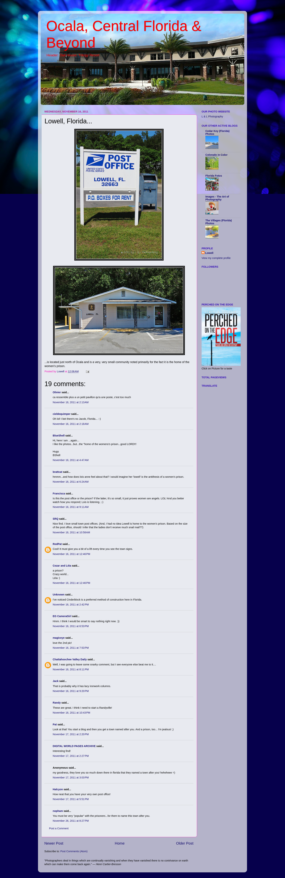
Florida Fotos (213, 175)
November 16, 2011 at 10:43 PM (71, 712)
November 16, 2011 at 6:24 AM (71, 481)
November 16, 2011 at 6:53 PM (71, 626)
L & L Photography (212, 116)
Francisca (59, 493)
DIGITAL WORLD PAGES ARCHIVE (74, 746)
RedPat (57, 544)
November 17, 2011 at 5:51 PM (71, 799)
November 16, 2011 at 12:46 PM (71, 554)
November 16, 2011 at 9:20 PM (71, 691)
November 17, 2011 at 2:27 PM (71, 755)
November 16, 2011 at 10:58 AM (71, 532)
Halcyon (58, 789)
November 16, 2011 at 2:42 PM (71, 604)
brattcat (57, 471)
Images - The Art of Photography (217, 198)
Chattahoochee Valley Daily (70, 659)
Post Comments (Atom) (74, 851)
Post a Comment (59, 828)
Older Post (184, 843)
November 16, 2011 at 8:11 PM (71, 669)
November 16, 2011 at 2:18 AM (71, 423)
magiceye (59, 637)
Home (120, 843)
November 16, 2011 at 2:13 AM (71, 402)
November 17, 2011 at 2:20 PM (71, 734)
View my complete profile (216, 258)
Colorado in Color (216, 154)
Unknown (59, 594)
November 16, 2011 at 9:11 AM (71, 507)
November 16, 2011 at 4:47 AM (71, 460)
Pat (55, 724)
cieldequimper (62, 413)
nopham (58, 810)
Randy (57, 702)
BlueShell (59, 435)
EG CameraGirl (62, 616)
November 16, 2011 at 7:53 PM (71, 647)
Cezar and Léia (62, 565)
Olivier (57, 392)
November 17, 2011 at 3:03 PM (71, 777)
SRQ (55, 518)
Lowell (209, 252)
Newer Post (53, 843)
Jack (56, 681)
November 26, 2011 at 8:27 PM (71, 820)
